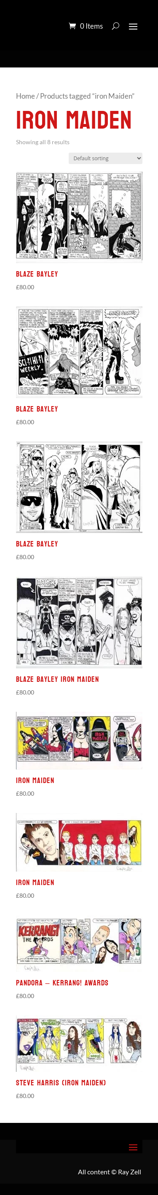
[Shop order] (105, 158)
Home (25, 96)
